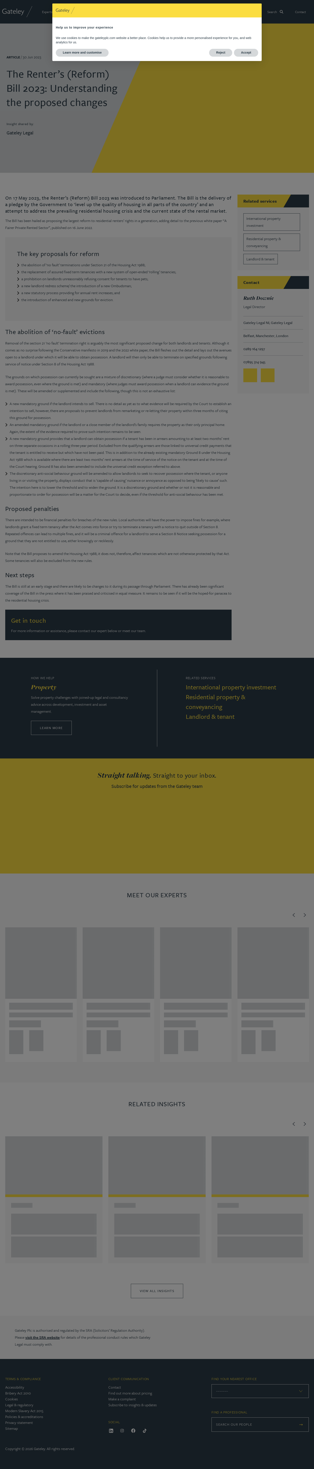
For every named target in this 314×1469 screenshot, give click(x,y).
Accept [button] (246, 52)
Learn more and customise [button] (82, 52)
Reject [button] (220, 52)
